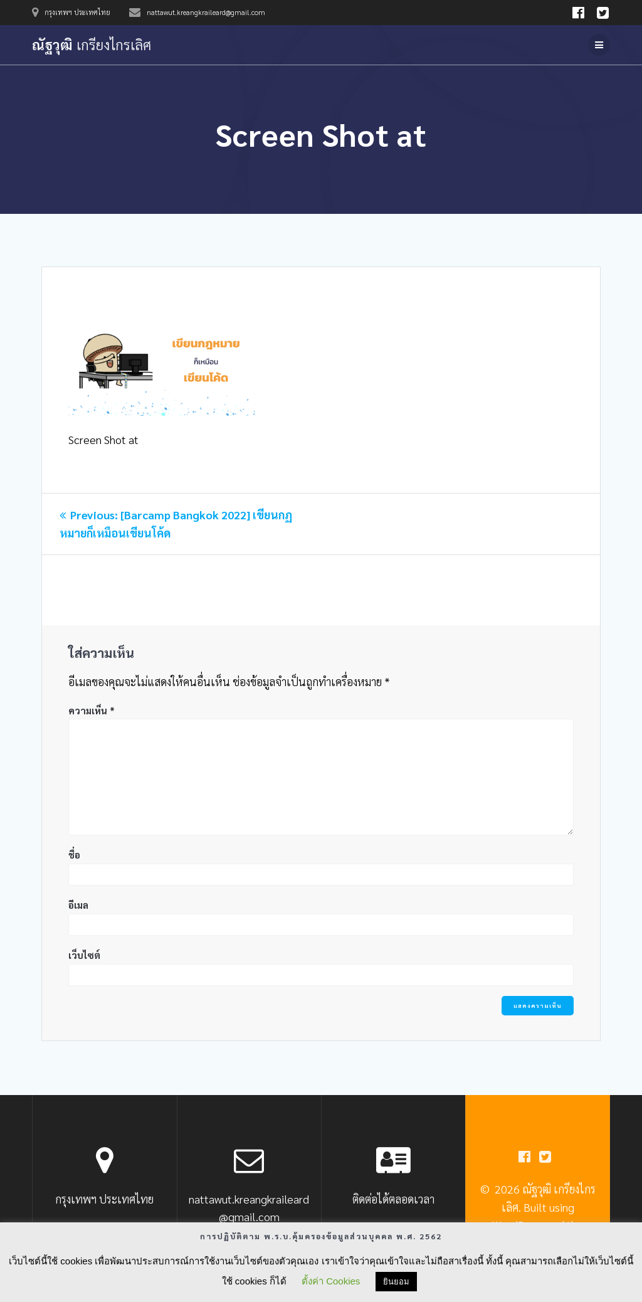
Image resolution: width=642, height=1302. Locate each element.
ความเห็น (91, 710)
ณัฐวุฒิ (91, 44)
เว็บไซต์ (84, 955)
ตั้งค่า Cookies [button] (331, 1281)
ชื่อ (74, 854)
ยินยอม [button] (396, 1281)
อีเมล (78, 905)
